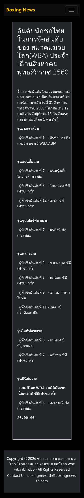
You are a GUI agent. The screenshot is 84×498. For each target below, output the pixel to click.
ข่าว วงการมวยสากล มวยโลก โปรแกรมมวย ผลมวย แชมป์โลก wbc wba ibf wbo (43, 464)
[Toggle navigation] (71, 9)
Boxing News (20, 10)
